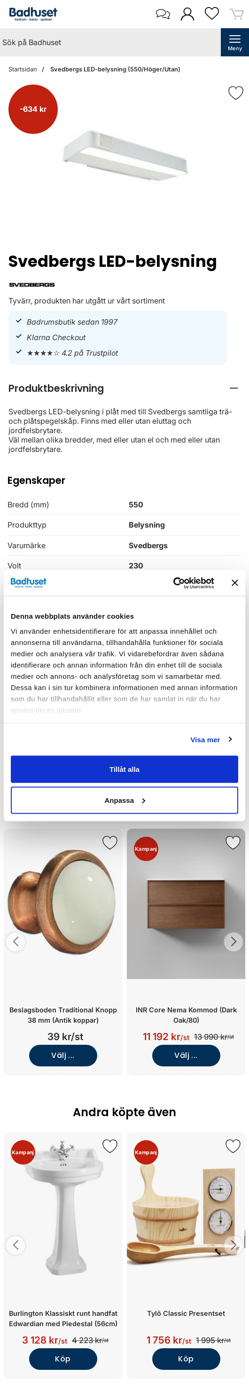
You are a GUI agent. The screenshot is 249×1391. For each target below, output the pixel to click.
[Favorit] (236, 93)
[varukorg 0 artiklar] (237, 14)
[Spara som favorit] (110, 843)
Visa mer (205, 739)
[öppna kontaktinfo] (163, 14)
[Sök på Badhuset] (110, 42)
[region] (124, 388)
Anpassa (124, 800)
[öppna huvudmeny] (235, 42)
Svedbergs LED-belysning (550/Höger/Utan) (114, 69)
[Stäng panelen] (235, 583)
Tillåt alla (124, 769)
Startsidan (22, 69)
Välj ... (63, 1055)
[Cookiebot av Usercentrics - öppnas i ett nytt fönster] (173, 583)
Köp (62, 1358)
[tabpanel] (124, 416)
